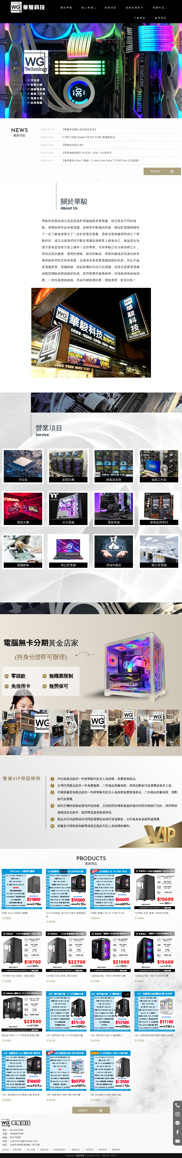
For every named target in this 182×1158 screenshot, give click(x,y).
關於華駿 (67, 7)
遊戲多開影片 (135, 7)
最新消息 (111, 7)
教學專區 (161, 18)
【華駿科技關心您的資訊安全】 (79, 129)
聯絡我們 (116, 1150)
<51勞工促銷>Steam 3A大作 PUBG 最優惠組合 (88, 137)
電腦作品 (160, 7)
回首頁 (6, 1150)
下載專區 (140, 18)
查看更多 (90, 1111)
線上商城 (89, 7)
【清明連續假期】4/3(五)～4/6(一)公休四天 (87, 152)
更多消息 (163, 171)
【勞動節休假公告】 (73, 145)
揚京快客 (80, 1155)
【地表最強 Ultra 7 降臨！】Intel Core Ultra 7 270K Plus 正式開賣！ (101, 160)
